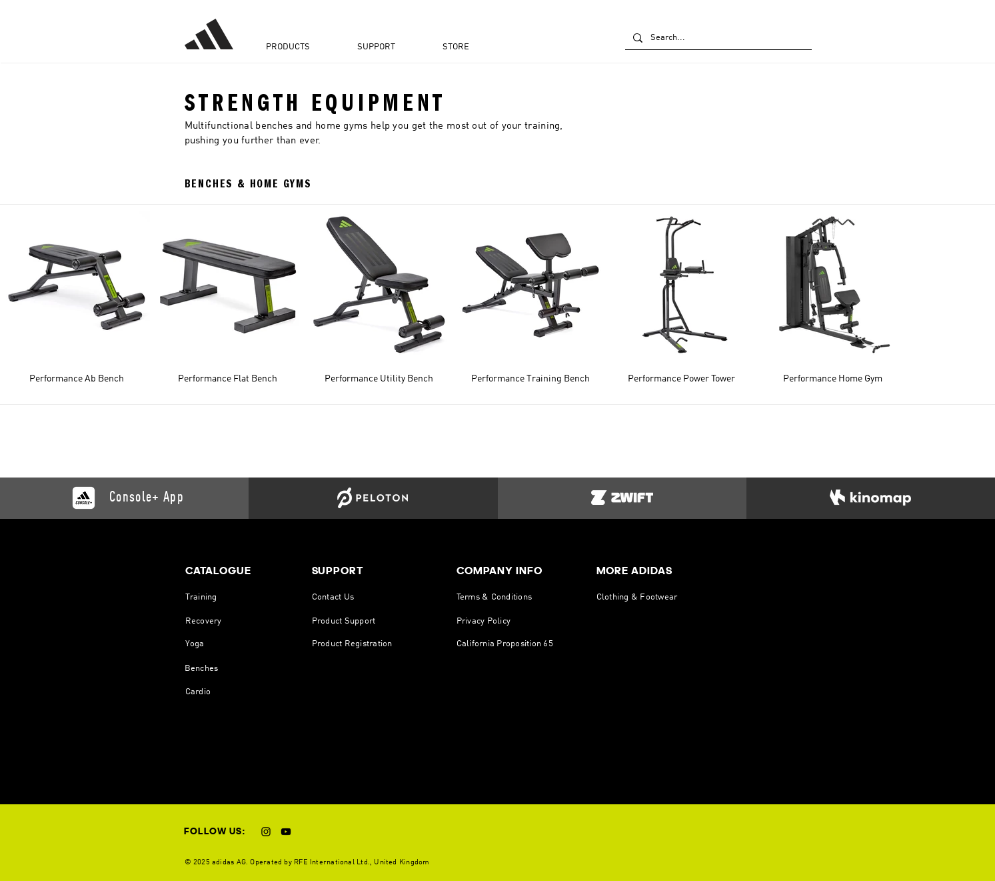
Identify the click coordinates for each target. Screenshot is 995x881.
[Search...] (717, 38)
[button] (305, 49)
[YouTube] (286, 832)
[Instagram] (266, 832)
